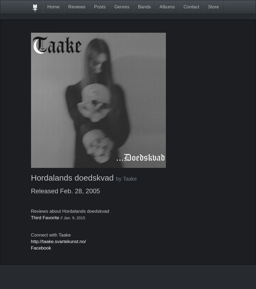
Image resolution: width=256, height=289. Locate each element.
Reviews (77, 6)
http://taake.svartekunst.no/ (58, 241)
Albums (167, 6)
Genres (121, 6)
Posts (100, 6)
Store (213, 6)
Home (53, 6)
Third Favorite (45, 217)
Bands (144, 6)
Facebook (41, 248)
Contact (191, 6)
